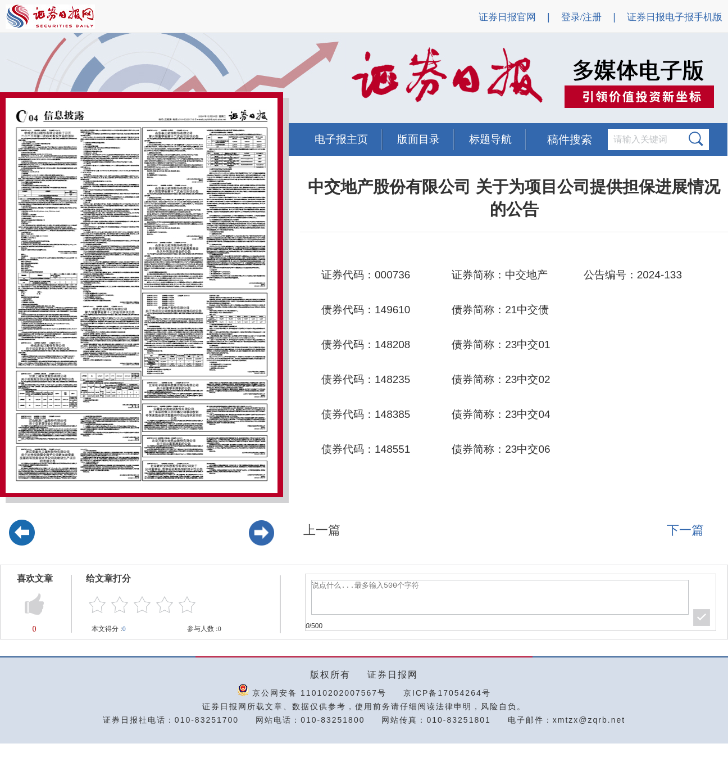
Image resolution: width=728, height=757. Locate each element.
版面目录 (418, 139)
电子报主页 (341, 139)
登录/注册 (581, 17)
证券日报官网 (507, 17)
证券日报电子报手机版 (674, 17)
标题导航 (490, 139)
